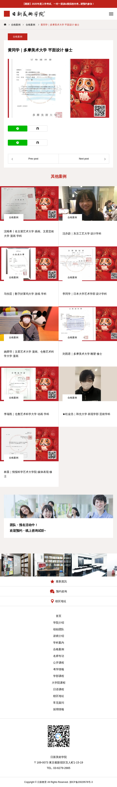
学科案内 (58, 642)
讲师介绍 (58, 635)
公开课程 (58, 662)
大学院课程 (58, 682)
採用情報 (58, 709)
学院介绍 (58, 622)
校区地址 (58, 696)
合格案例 (17, 37)
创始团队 (58, 629)
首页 (58, 615)
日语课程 (58, 689)
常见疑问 (58, 702)
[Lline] (17, 128)
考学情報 (58, 669)
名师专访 (58, 656)
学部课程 (58, 676)
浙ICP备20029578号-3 (81, 782)
